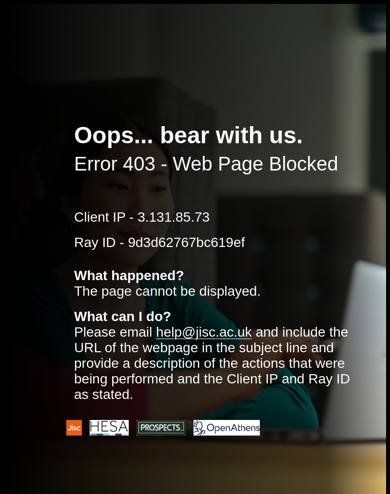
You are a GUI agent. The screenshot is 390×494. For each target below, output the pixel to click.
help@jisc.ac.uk (204, 332)
